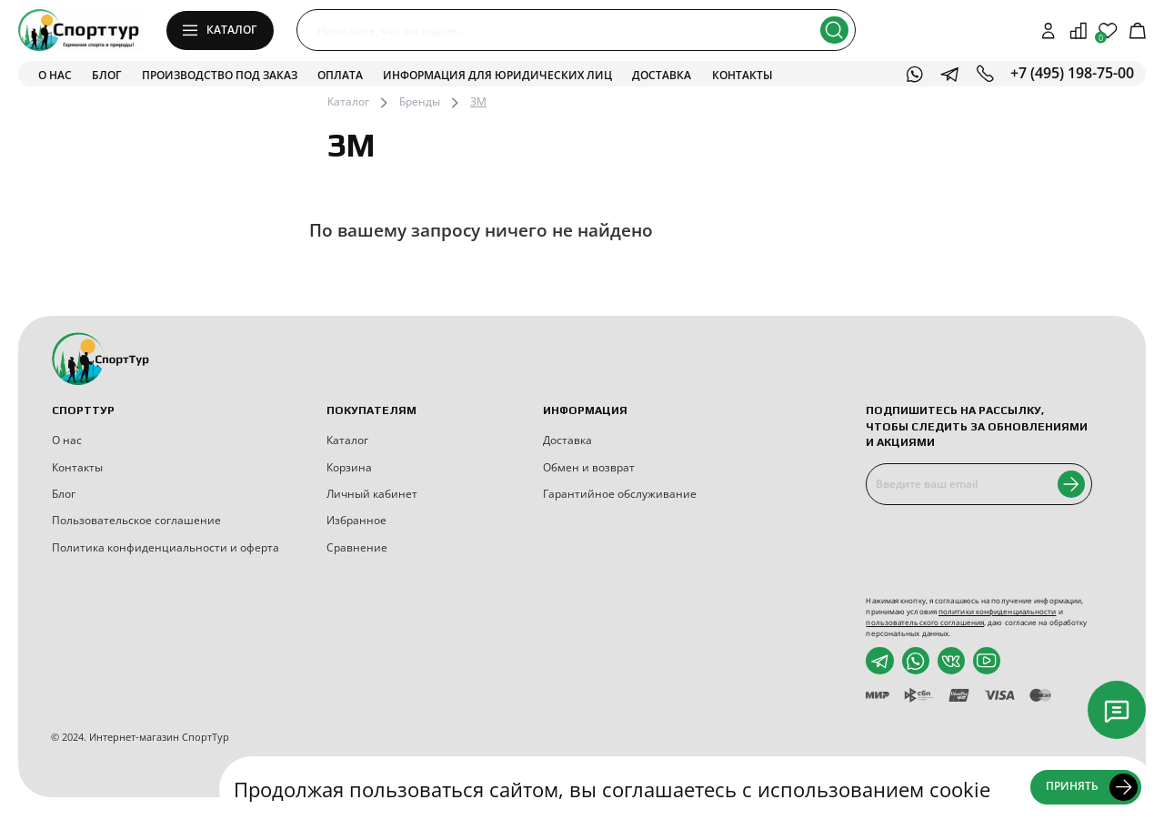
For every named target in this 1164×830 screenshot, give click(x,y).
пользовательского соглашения (925, 622)
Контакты (742, 75)
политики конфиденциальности (997, 611)
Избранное (356, 520)
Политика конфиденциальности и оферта (165, 547)
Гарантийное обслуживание (620, 493)
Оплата (340, 75)
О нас (55, 75)
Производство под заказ (219, 75)
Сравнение (356, 547)
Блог (106, 75)
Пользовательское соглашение (136, 520)
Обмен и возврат (589, 467)
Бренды (419, 101)
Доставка (661, 75)
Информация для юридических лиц (497, 75)
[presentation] (988, 550)
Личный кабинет (371, 493)
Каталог (348, 101)
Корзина (349, 467)
